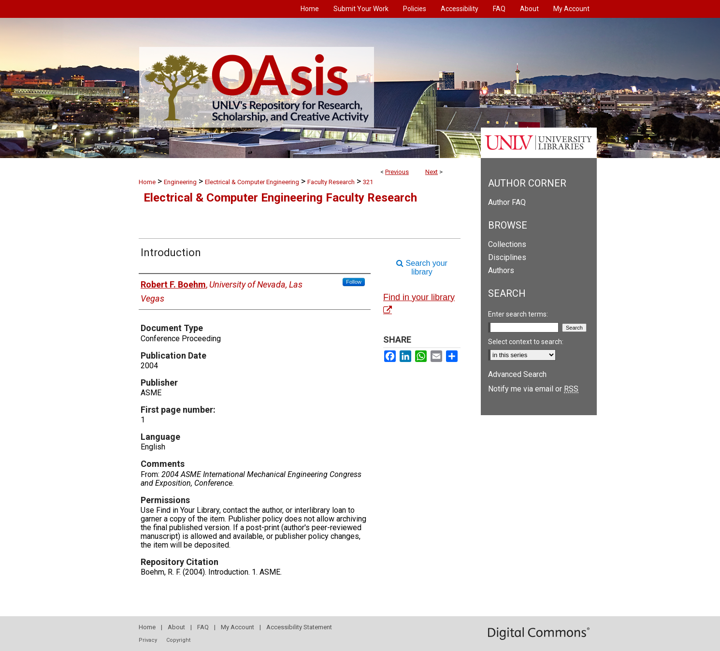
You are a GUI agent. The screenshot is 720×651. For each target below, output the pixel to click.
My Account (237, 627)
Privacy (148, 640)
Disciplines (507, 257)
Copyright (178, 640)
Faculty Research (331, 182)
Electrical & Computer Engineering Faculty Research (280, 197)
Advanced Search (517, 374)
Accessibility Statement (299, 627)
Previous (397, 171)
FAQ (203, 627)
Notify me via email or (533, 388)
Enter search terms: (518, 314)
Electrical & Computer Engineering (252, 182)
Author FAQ (507, 202)
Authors (501, 270)
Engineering (180, 182)
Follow (353, 282)
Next (431, 171)
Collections (507, 244)
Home (147, 182)
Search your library (421, 267)
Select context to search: (525, 342)
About (176, 627)
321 (368, 182)
